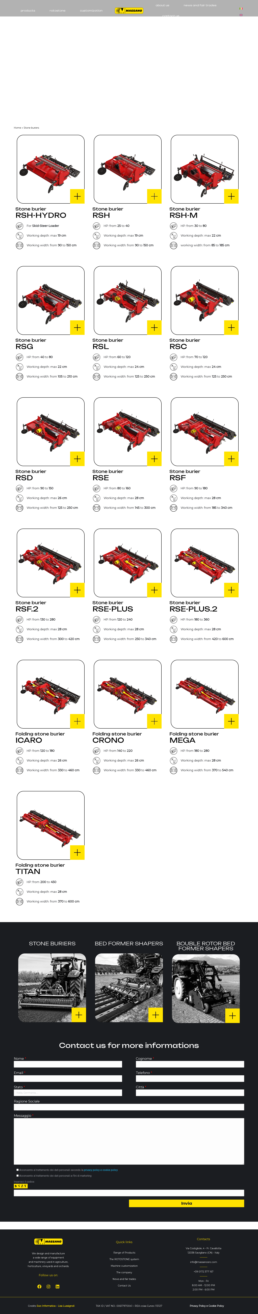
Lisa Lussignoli (66, 1305)
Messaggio (24, 1116)
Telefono (144, 1073)
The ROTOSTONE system (124, 1259)
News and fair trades (124, 1279)
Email (20, 1073)
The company (124, 1272)
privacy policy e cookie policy (101, 1170)
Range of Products (124, 1252)
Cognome (145, 1059)
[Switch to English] (241, 14)
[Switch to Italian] (241, 7)
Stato (19, 1087)
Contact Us (124, 1285)
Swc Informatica (46, 1305)
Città (141, 1087)
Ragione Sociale (27, 1101)
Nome (20, 1059)
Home (17, 127)
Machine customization (124, 1265)
